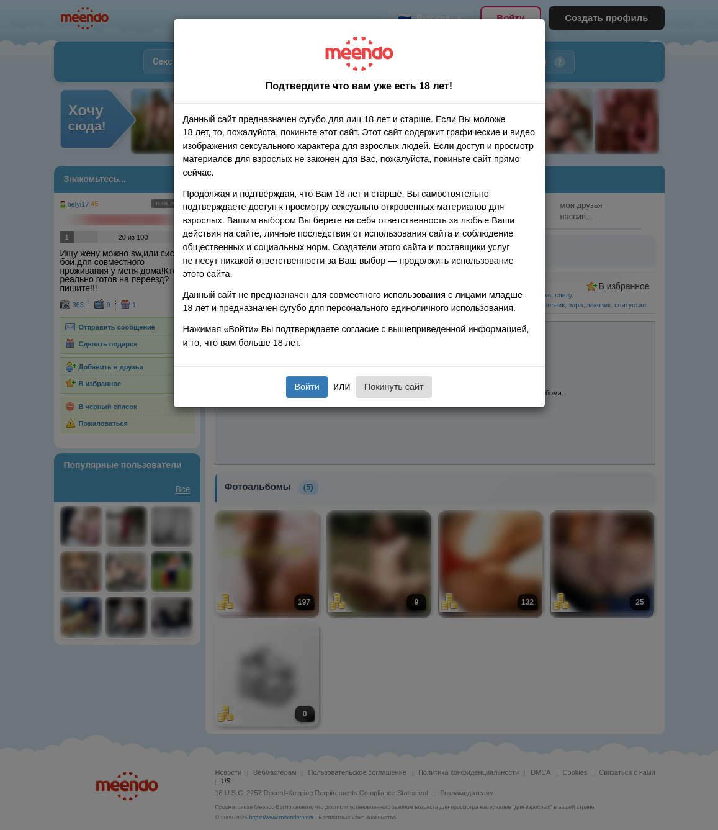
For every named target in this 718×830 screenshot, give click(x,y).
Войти (306, 387)
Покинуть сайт (394, 387)
